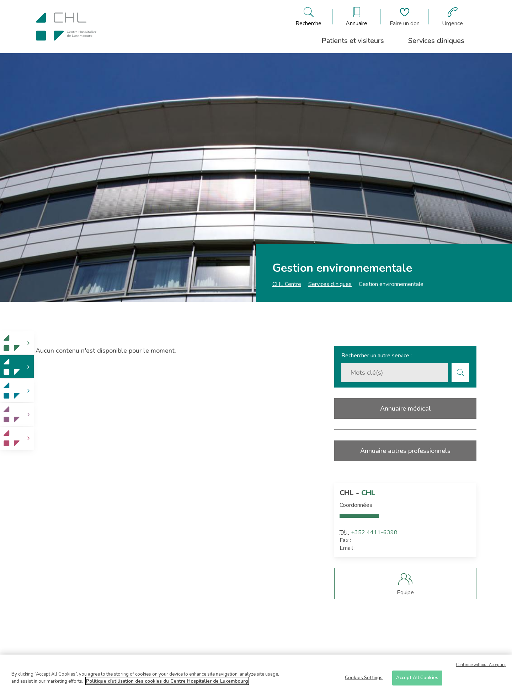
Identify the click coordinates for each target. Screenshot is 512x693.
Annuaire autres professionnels (405, 450)
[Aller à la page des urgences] (452, 16)
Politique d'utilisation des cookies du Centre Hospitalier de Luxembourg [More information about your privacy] (167, 682)
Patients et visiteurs (352, 40)
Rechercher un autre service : (376, 355)
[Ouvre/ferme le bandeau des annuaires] (356, 16)
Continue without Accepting (481, 666)
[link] (17, 342)
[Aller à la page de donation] (405, 16)
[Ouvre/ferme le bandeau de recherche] (308, 16)
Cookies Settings (364, 679)
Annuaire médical (405, 408)
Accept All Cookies (417, 679)
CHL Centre (286, 284)
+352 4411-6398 (374, 532)
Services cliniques (436, 40)
